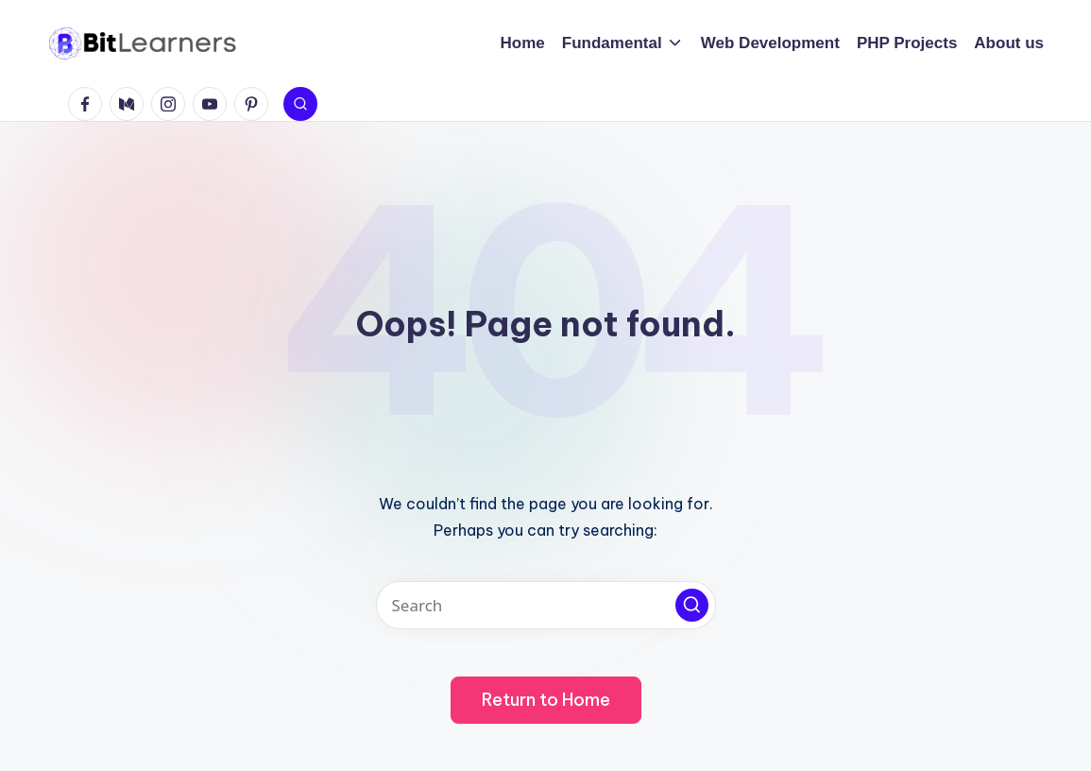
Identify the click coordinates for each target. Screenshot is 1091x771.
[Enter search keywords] (546, 605)
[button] (691, 605)
